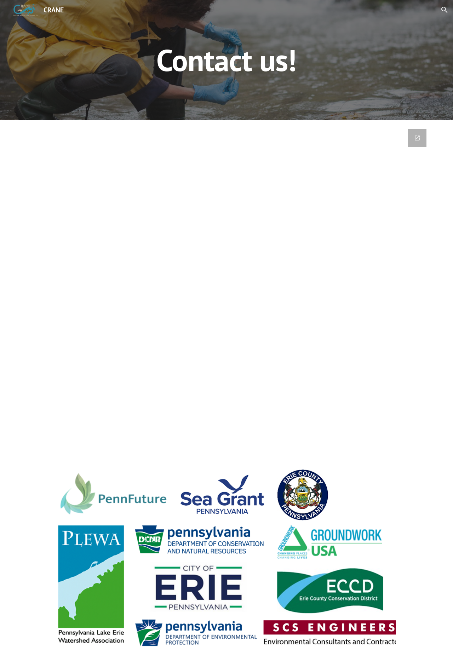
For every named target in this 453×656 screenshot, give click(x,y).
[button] (444, 9)
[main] (226, 60)
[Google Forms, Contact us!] (226, 283)
